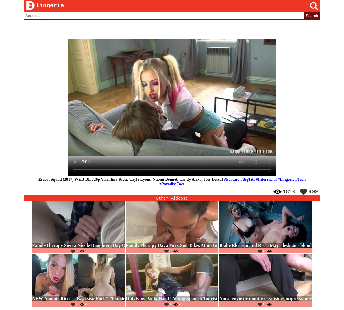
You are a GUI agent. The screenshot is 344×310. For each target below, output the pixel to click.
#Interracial (266, 180)
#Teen (300, 180)
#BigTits (248, 180)
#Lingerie (286, 180)
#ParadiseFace (171, 184)
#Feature (231, 180)
